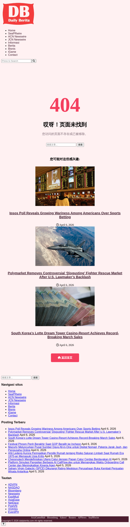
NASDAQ (14, 487)
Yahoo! (63, 517)
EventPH (13, 512)
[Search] (33, 61)
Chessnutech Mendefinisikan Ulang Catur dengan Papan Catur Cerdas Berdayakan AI (60, 459)
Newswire (14, 493)
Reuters (72, 517)
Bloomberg (14, 490)
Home (11, 30)
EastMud (13, 496)
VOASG (13, 509)
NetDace (13, 502)
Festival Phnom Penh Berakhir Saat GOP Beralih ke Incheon (44, 444)
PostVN (12, 505)
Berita (11, 45)
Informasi (13, 42)
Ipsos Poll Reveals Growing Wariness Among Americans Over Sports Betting (65, 215)
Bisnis (11, 48)
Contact (12, 54)
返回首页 (65, 357)
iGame (12, 51)
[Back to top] (3, 524)
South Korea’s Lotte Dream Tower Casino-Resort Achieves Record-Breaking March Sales (65, 335)
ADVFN (12, 484)
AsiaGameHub (38, 517)
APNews (82, 517)
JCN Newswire (17, 39)
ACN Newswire (17, 36)
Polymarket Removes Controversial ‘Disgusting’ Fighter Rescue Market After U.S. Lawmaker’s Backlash (65, 275)
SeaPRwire (15, 33)
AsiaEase (14, 499)
